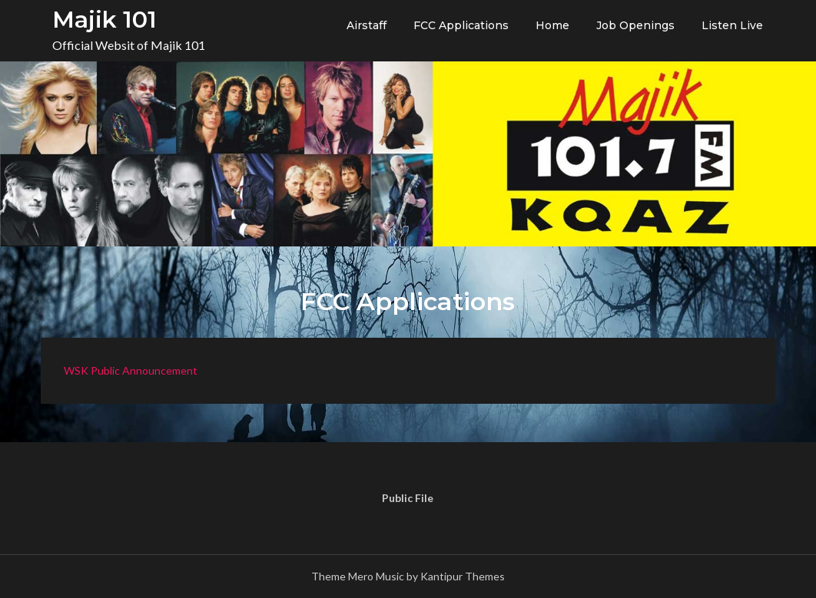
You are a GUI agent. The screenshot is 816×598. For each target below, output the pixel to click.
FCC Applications (461, 25)
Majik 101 (104, 19)
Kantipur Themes (462, 576)
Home (552, 25)
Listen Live (732, 25)
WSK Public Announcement (130, 370)
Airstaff (366, 25)
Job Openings (635, 25)
